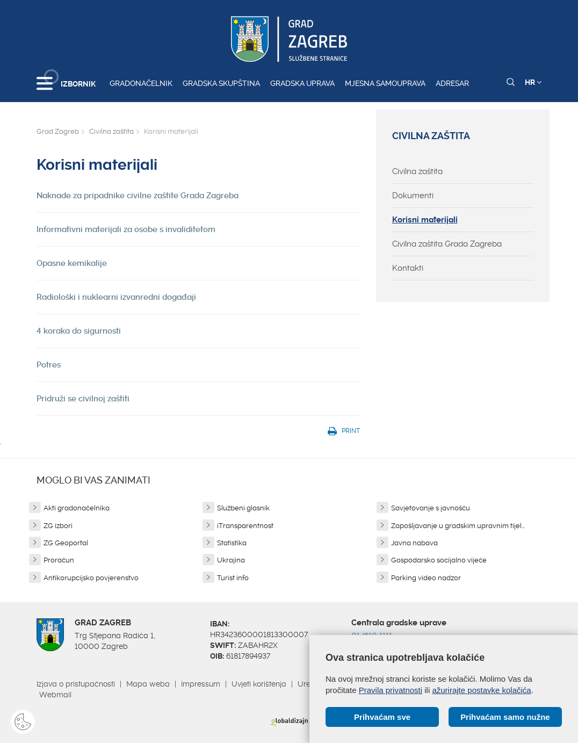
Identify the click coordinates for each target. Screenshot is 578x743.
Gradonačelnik (141, 83)
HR (533, 82)
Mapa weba (148, 684)
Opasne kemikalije (72, 263)
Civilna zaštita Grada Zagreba (447, 244)
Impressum (200, 684)
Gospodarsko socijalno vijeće (439, 560)
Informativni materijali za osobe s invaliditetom (126, 229)
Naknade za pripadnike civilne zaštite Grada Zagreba (138, 195)
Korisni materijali (425, 220)
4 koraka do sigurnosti (79, 331)
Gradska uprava (302, 83)
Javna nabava (414, 543)
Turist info (233, 578)
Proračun (59, 560)
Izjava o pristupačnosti (76, 684)
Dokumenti (413, 195)
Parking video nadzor (426, 578)
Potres (49, 365)
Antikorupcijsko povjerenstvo (91, 578)
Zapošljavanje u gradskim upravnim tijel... (458, 526)
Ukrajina (231, 560)
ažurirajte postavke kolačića (481, 690)
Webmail (55, 694)
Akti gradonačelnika (77, 508)
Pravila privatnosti (390, 690)
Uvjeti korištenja (259, 684)
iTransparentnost (245, 526)
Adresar (452, 83)
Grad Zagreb (58, 131)
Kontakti (407, 268)
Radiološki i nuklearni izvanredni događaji (116, 297)
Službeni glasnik (243, 508)
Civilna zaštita (111, 131)
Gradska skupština (221, 83)
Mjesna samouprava (385, 83)
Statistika (232, 543)
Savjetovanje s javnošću (430, 508)
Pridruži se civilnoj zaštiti (83, 398)
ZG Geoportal (66, 543)
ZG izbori (58, 526)
